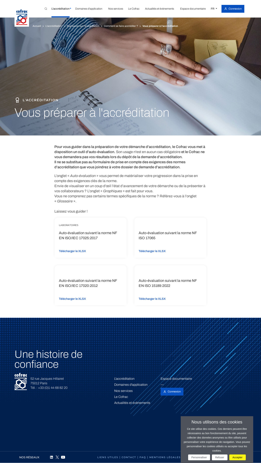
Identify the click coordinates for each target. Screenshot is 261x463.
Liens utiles (107, 457)
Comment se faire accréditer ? (121, 26)
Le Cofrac (121, 397)
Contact (129, 457)
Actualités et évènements (132, 403)
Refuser (219, 457)
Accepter (238, 457)
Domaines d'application (131, 384)
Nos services (123, 391)
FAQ (143, 457)
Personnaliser (199, 457)
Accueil (37, 26)
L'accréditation (53, 26)
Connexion (235, 8)
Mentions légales (165, 457)
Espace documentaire (176, 378)
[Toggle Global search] (45, 8)
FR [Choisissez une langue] (213, 8)
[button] (60, 8)
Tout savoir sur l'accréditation (83, 26)
